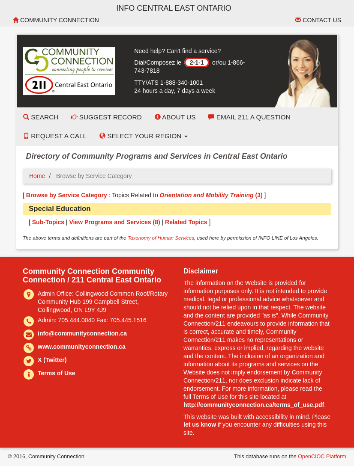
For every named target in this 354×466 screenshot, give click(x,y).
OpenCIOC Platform (322, 457)
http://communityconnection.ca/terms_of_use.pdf (253, 404)
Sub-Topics (48, 222)
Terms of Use (56, 373)
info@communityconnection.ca (82, 333)
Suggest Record (106, 117)
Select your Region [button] (143, 136)
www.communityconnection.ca (82, 346)
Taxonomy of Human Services (161, 237)
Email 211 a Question (249, 117)
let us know (199, 424)
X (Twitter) (52, 359)
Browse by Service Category (66, 195)
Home (37, 175)
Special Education (60, 209)
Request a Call (55, 136)
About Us (175, 117)
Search (40, 117)
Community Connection (56, 20)
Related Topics (186, 222)
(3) (211, 195)
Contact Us (318, 20)
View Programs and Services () (114, 222)
